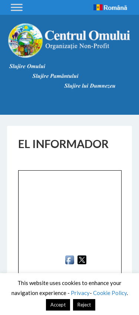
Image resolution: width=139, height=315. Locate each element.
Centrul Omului (69, 40)
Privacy (80, 292)
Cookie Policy (110, 292)
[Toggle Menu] (17, 7)
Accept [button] (58, 305)
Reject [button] (84, 305)
